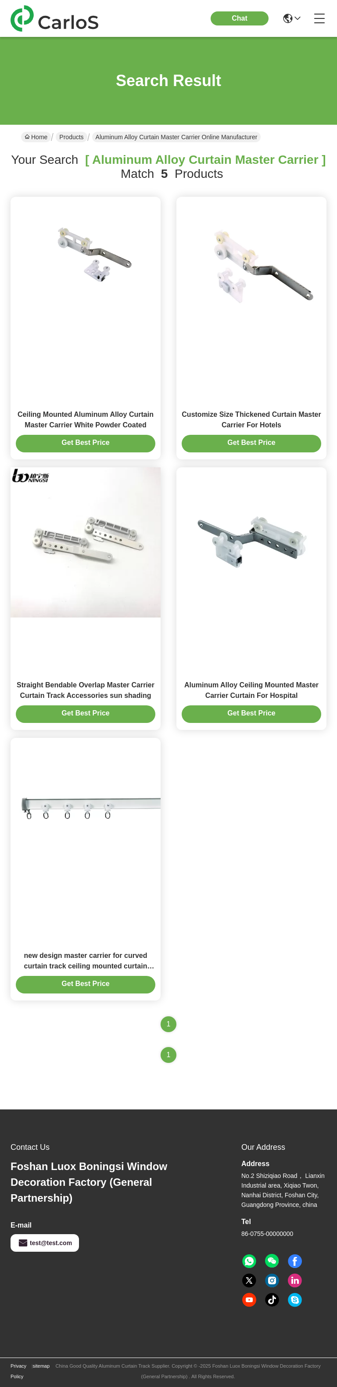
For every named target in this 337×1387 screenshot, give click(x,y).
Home (36, 137)
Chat (239, 18)
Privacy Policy (18, 1371)
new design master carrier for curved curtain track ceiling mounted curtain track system (85, 966)
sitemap (41, 1366)
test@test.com (45, 1243)
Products (71, 137)
